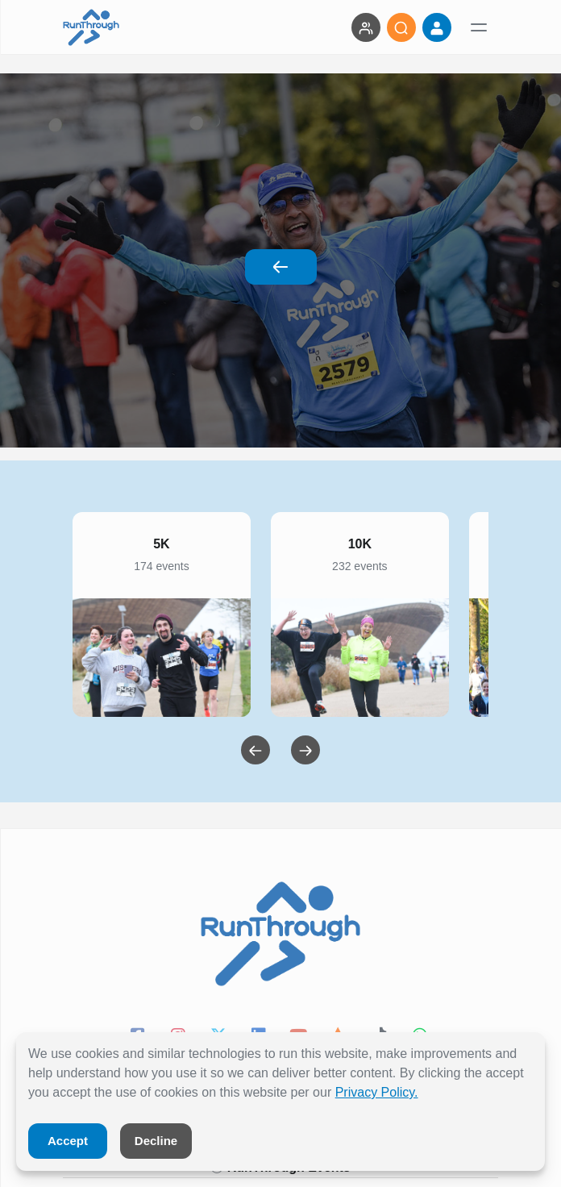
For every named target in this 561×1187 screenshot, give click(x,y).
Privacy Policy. (376, 1092)
